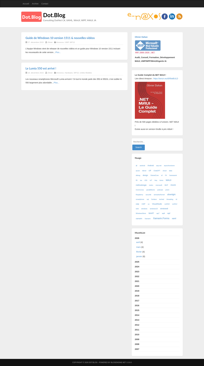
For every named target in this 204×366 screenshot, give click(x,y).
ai (136, 166)
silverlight (171, 194)
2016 (137, 305)
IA (137, 180)
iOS (146, 180)
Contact (44, 4)
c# (150, 170)
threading (170, 199)
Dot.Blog (54, 15)
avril (138, 242)
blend (144, 171)
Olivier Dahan (141, 37)
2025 (137, 262)
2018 (137, 296)
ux (149, 204)
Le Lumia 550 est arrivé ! (41, 68)
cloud (164, 171)
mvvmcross (140, 190)
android (142, 165)
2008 (137, 344)
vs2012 (174, 204)
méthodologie (141, 185)
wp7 (158, 213)
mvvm (173, 185)
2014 (137, 315)
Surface (154, 199)
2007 (137, 349)
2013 (137, 320)
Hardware (69, 73)
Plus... (58, 52)
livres (161, 180)
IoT (151, 180)
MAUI (168, 180)
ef (161, 175)
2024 (137, 266)
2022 (137, 276)
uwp (137, 204)
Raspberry (139, 194)
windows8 (164, 209)
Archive (35, 4)
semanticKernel (159, 194)
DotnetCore (155, 175)
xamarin (139, 219)
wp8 (163, 213)
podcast (160, 190)
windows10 (154, 209)
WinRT (151, 213)
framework (173, 175)
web (137, 209)
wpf (168, 213)
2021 (137, 281)
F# (166, 175)
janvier (139, 256)
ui (176, 199)
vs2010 (167, 204)
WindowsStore (141, 213)
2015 (137, 310)
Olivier (50, 42)
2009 (137, 339)
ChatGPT (157, 171)
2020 (137, 286)
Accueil (26, 4)
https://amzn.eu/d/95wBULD (165, 78)
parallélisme (150, 190)
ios (141, 180)
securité (148, 194)
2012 (137, 325)
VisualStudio (157, 204)
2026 (157, 248)
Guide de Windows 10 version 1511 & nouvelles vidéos (60, 38)
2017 (137, 301)
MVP (166, 185)
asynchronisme (169, 165)
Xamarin (148, 218)
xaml (174, 218)
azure (138, 171)
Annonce (60, 42)
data (170, 171)
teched (161, 199)
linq (156, 180)
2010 (137, 334)
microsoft (159, 185)
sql (148, 199)
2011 (137, 330)
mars (138, 247)
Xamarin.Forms (161, 218)
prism (167, 190)
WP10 (72, 42)
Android (151, 166)
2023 (137, 271)
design (145, 175)
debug (138, 175)
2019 (137, 291)
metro (151, 185)
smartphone (140, 199)
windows (144, 209)
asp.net (159, 165)
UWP (67, 42)
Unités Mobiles (86, 73)
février (139, 252)
